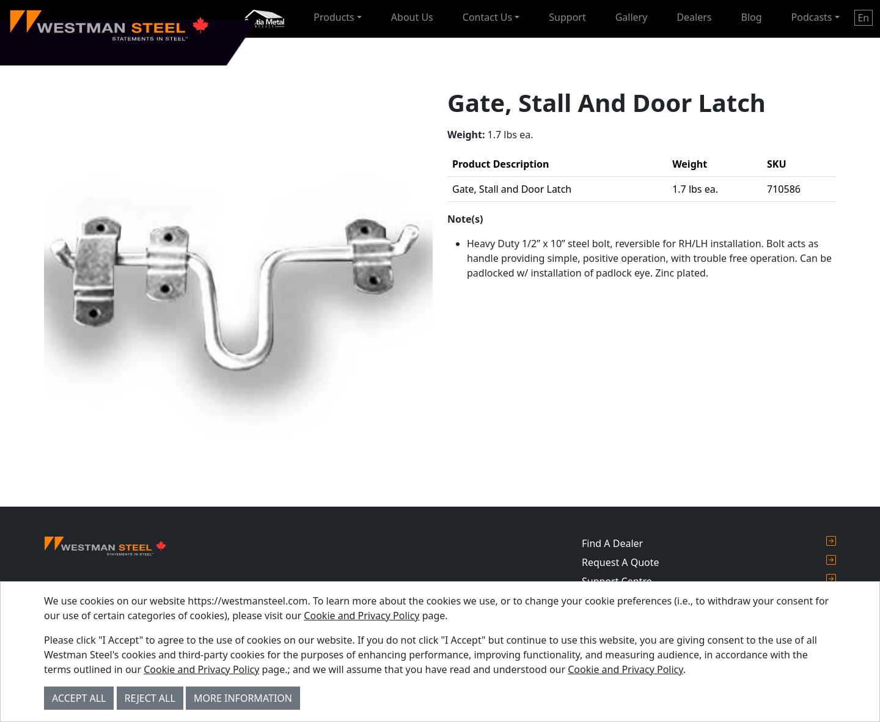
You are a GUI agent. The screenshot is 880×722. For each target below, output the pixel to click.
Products (334, 17)
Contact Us (487, 17)
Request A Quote (709, 562)
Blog (751, 17)
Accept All (79, 698)
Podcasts (811, 17)
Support (567, 17)
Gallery (631, 17)
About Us (412, 17)
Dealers (693, 17)
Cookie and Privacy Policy (361, 615)
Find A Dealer (709, 543)
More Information (243, 698)
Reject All (150, 698)
